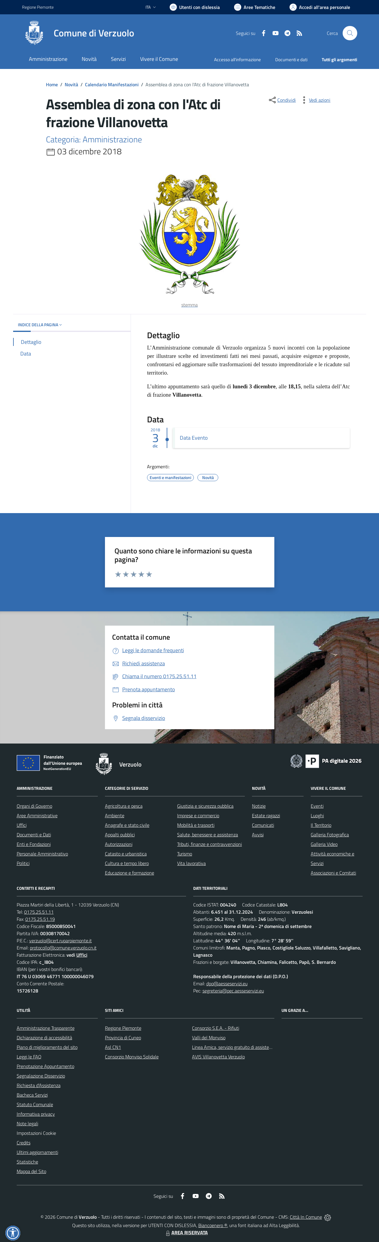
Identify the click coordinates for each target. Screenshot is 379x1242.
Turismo (184, 853)
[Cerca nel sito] (350, 33)
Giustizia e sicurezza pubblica (205, 805)
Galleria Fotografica (330, 834)
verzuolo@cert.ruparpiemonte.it (60, 940)
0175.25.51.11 (39, 911)
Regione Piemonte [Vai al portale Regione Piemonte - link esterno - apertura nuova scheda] (38, 7)
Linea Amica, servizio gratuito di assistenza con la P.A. (245, 1047)
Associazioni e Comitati (333, 872)
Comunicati (263, 825)
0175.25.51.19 (40, 919)
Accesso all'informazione (237, 59)
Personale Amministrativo (42, 853)
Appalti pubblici (120, 834)
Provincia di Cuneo (123, 1037)
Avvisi (258, 834)
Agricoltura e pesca (124, 805)
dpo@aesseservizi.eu (226, 983)
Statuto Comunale (35, 1104)
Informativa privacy (36, 1114)
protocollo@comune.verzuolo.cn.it (63, 947)
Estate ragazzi (266, 815)
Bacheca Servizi (32, 1094)
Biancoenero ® (212, 1225)
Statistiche (27, 1161)
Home (52, 84)
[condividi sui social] (282, 100)
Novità (71, 84)
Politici (23, 863)
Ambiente (114, 815)
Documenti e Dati (34, 834)
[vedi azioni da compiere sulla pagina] (315, 100)
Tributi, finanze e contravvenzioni (209, 844)
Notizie (259, 805)
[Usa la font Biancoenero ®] (195, 7)
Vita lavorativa (191, 863)
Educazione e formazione (129, 872)
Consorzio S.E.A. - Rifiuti (215, 1028)
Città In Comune (306, 1217)
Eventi (317, 805)
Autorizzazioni (118, 844)
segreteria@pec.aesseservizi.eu (233, 990)
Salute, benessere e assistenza (207, 834)
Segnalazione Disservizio (41, 1075)
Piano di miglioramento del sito (47, 1047)
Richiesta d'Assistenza (39, 1085)
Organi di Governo (34, 805)
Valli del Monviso (208, 1037)
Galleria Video (324, 844)
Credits (23, 1142)
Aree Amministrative (37, 815)
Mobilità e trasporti (195, 825)
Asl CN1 (113, 1047)
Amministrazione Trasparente (46, 1028)
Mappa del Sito (31, 1171)
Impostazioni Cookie (36, 1133)
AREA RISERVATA (186, 1232)
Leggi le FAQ (29, 1056)
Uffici (22, 825)
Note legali (27, 1123)
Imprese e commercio (198, 815)
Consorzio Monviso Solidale (132, 1056)
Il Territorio (321, 825)
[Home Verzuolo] (78, 33)
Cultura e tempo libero (127, 863)
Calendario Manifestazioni (112, 84)
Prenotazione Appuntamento (45, 1066)
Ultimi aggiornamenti (37, 1152)
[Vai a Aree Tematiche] (254, 7)
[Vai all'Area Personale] (319, 7)
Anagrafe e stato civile (127, 825)
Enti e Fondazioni (34, 844)
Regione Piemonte (123, 1028)
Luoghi (317, 815)
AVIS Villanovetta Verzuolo (218, 1056)
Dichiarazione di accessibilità (44, 1037)
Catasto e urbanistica (126, 853)
